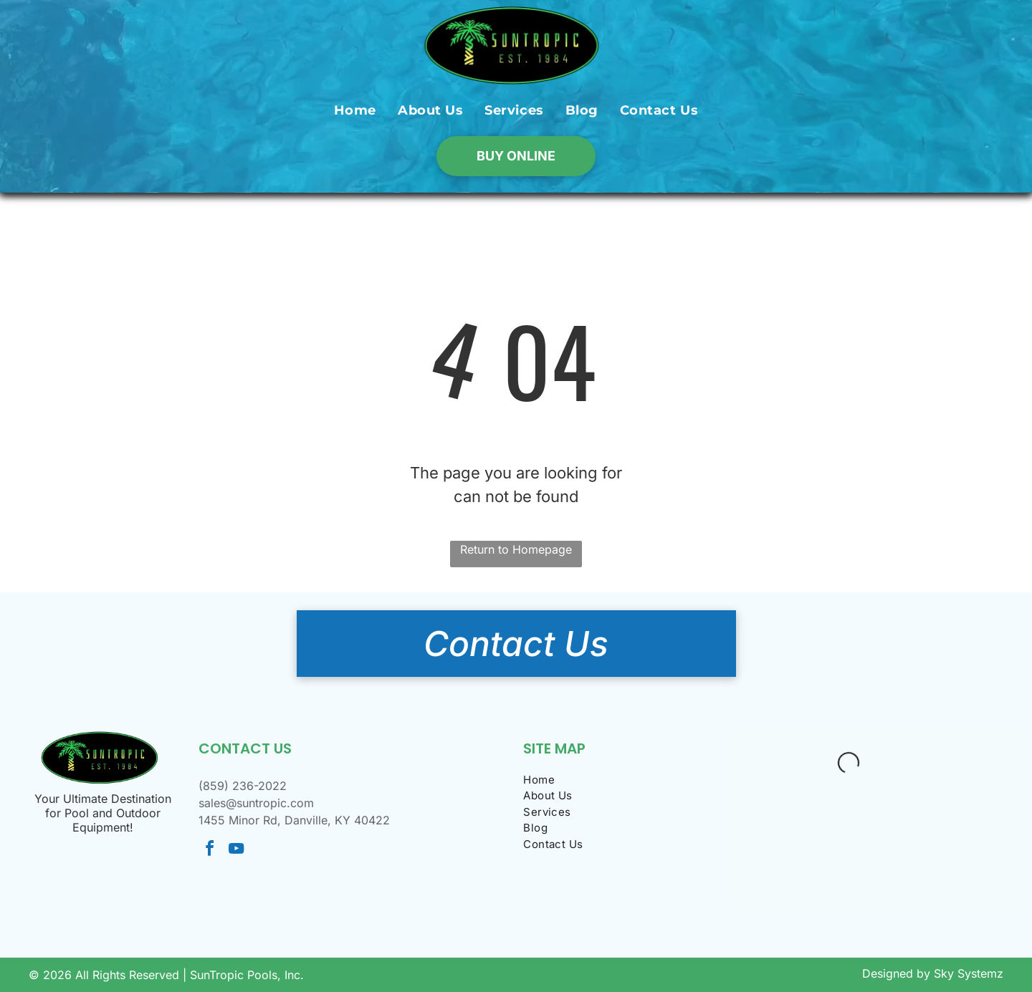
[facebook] (210, 850)
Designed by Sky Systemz (932, 973)
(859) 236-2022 (243, 786)
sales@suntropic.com (256, 803)
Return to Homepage (516, 549)
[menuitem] (355, 110)
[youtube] (236, 850)
